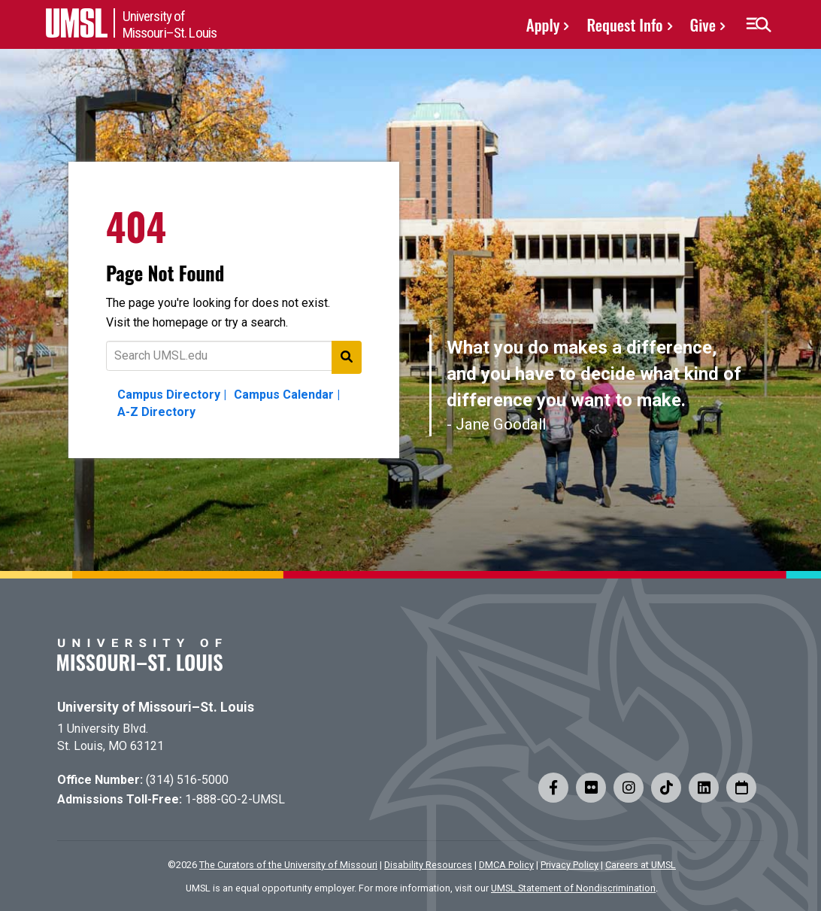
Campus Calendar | (287, 394)
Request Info (624, 24)
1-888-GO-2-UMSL (235, 799)
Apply (543, 24)
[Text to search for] (234, 356)
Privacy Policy (569, 864)
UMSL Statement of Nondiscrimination (573, 888)
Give (703, 24)
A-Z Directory (156, 412)
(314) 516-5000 (187, 780)
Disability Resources (428, 864)
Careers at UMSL (640, 864)
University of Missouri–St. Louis (155, 707)
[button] (758, 25)
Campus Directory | (171, 394)
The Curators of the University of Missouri (288, 864)
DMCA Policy (506, 864)
